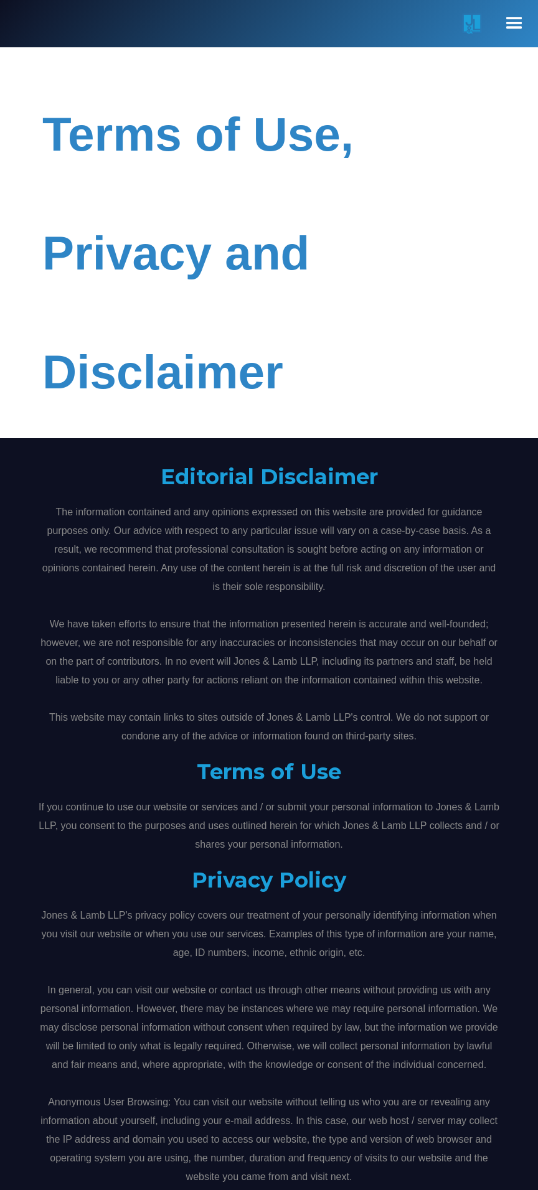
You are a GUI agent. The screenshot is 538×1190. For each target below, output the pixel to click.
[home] (466, 24)
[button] (514, 23)
